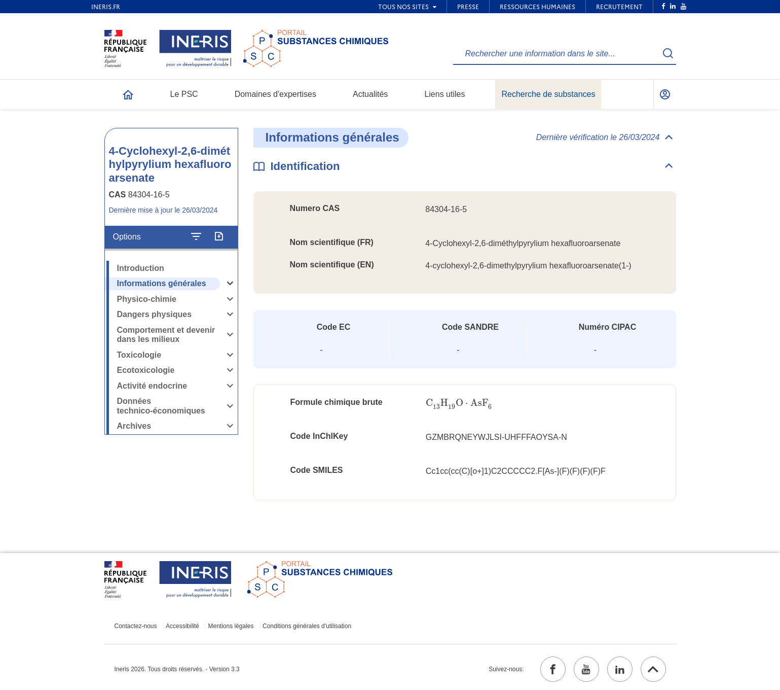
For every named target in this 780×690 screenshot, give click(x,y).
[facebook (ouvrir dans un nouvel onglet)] (553, 669)
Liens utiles (444, 94)
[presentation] (459, 403)
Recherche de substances (548, 94)
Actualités (370, 94)
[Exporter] (219, 237)
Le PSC (184, 94)
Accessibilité (182, 626)
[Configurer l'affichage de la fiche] (196, 237)
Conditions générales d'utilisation (307, 626)
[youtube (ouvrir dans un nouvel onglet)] (586, 669)
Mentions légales (230, 626)
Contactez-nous (136, 626)
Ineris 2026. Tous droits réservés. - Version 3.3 (177, 669)
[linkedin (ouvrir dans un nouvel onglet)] (620, 669)
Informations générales (161, 283)
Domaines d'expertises (275, 94)
